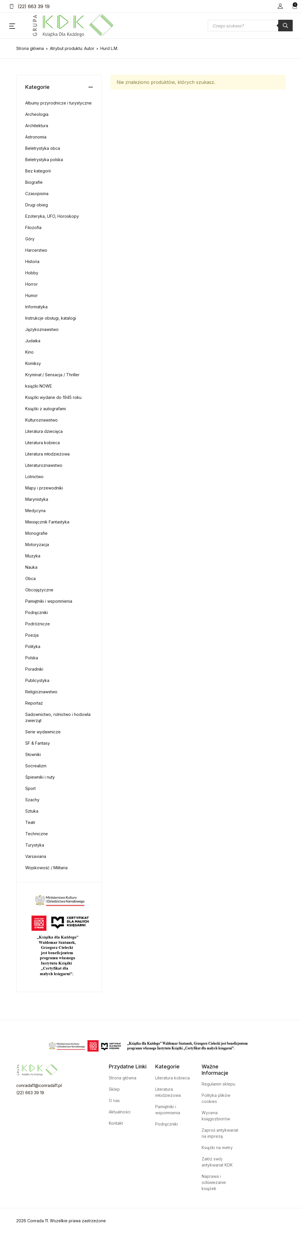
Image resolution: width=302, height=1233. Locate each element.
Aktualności (120, 1111)
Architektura (36, 125)
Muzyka (32, 555)
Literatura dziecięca (44, 431)
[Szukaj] (285, 25)
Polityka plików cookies (216, 1098)
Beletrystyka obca (42, 148)
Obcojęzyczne (39, 589)
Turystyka (34, 845)
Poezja (32, 635)
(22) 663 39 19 (29, 6)
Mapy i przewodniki (44, 487)
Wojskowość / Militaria (46, 867)
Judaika (32, 340)
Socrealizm (35, 765)
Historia (32, 261)
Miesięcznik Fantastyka (47, 521)
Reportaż (34, 703)
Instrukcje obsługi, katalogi (50, 318)
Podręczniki (36, 612)
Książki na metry (217, 1147)
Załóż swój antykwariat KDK (217, 1161)
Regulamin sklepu (218, 1083)
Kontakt (116, 1123)
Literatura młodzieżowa (47, 453)
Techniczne (36, 833)
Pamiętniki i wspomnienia (48, 601)
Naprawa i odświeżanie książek (214, 1182)
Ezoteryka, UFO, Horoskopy (52, 216)
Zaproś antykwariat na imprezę (220, 1133)
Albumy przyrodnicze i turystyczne (58, 102)
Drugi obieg (36, 204)
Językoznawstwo (42, 329)
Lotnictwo (34, 476)
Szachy (32, 799)
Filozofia (33, 227)
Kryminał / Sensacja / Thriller (52, 374)
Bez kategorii (38, 170)
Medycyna (35, 510)
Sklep (114, 1089)
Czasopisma (36, 193)
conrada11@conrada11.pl (39, 1085)
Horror (31, 284)
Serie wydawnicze (43, 731)
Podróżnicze (37, 623)
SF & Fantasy (37, 743)
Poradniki (34, 669)
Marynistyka (36, 499)
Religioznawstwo (41, 691)
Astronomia (35, 136)
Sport (30, 788)
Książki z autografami (45, 408)
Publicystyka (37, 680)
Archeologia (36, 114)
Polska (31, 657)
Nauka (31, 567)
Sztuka (31, 811)
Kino (29, 352)
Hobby (31, 272)
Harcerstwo (36, 250)
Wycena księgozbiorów (216, 1115)
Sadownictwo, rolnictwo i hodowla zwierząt (58, 717)
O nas (114, 1100)
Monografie (36, 533)
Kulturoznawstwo (41, 419)
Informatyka (36, 306)
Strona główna (30, 48)
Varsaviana (35, 856)
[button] (280, 6)
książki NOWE (38, 386)
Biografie (34, 182)
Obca (30, 578)
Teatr (30, 822)
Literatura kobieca (42, 442)
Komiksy (33, 363)
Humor (31, 295)
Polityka (32, 646)
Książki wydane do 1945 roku (53, 397)
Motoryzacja (37, 544)
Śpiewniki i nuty (40, 777)
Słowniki (33, 754)
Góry (30, 238)
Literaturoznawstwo (43, 465)
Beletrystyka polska (44, 159)
